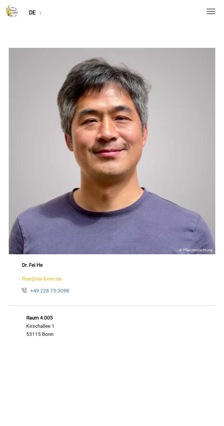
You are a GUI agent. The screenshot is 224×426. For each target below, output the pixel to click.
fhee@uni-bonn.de (42, 279)
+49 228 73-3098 (49, 291)
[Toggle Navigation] (211, 12)
